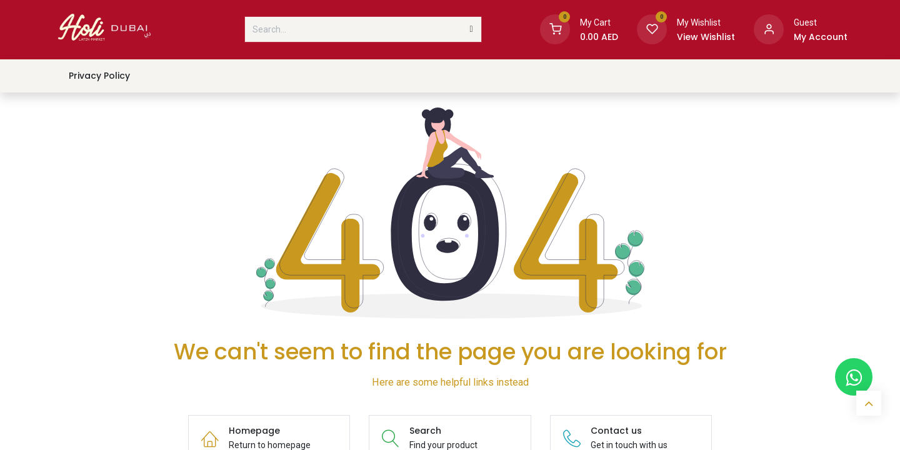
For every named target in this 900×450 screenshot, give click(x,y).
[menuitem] (99, 75)
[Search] (471, 29)
